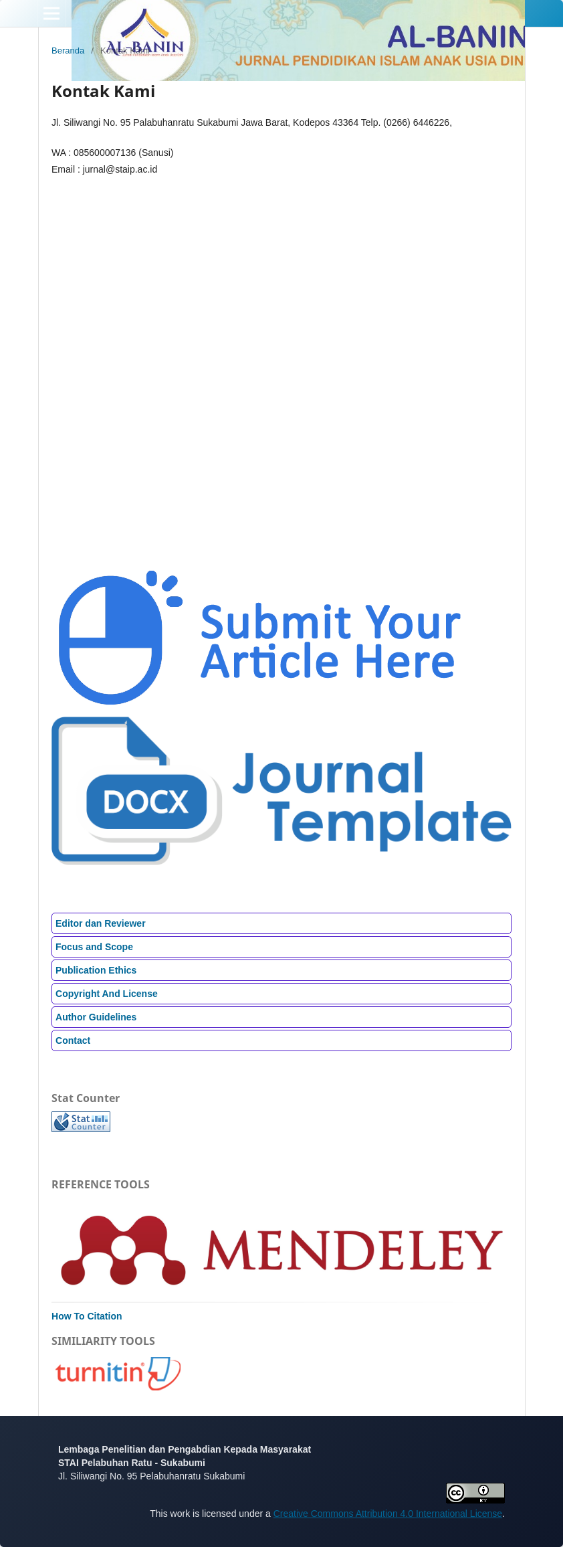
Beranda (67, 51)
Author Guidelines (95, 1017)
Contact (72, 1040)
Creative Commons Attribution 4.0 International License (387, 1513)
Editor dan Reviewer (100, 923)
